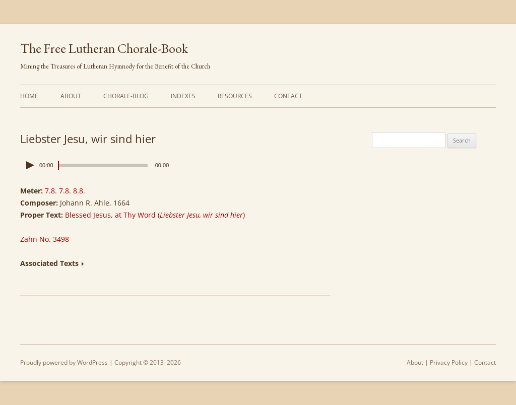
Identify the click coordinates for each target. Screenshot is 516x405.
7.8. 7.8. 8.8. (65, 190)
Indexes (183, 96)
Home (29, 96)
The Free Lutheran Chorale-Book (104, 48)
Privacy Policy (449, 362)
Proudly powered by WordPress (64, 362)
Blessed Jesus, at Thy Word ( (155, 215)
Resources (235, 96)
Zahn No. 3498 (44, 239)
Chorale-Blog (126, 96)
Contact (288, 96)
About (70, 96)
